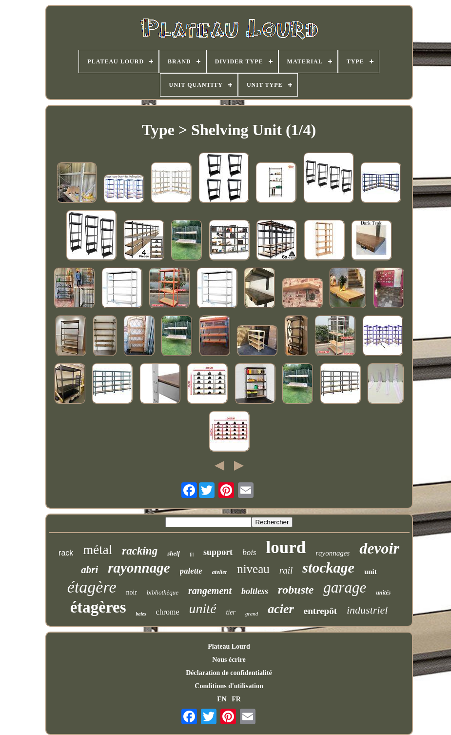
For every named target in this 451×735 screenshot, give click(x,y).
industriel (367, 610)
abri (89, 570)
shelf (173, 553)
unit (370, 572)
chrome (167, 612)
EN (221, 699)
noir (131, 592)
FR (236, 699)
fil (192, 554)
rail (286, 570)
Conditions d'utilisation (229, 686)
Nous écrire (229, 659)
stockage (328, 567)
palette (191, 571)
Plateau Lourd (229, 646)
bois (249, 552)
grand (251, 613)
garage (344, 587)
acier (281, 609)
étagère (92, 587)
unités (383, 592)
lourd (286, 547)
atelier (219, 572)
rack (66, 553)
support (218, 552)
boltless (254, 591)
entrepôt (320, 611)
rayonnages (332, 553)
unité (202, 608)
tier (230, 612)
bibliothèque (162, 592)
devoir (379, 548)
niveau (253, 569)
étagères (98, 607)
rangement (210, 590)
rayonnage (139, 568)
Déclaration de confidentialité (229, 672)
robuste (296, 589)
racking (139, 551)
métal (97, 549)
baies (141, 613)
